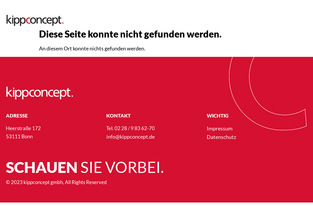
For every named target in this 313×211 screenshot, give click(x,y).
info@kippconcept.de (130, 136)
